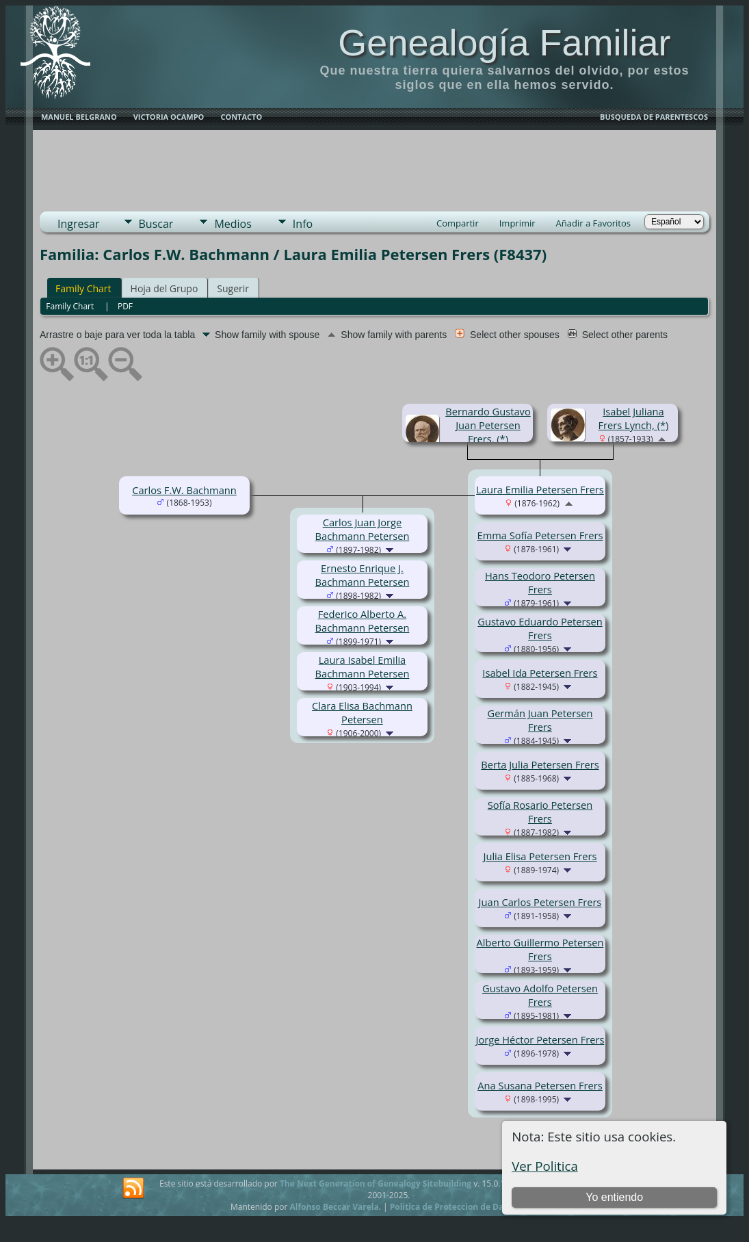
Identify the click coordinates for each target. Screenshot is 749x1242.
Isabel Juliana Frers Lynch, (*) (634, 418)
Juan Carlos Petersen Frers (540, 902)
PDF (125, 306)
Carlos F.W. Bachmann (184, 490)
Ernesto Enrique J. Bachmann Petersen (362, 574)
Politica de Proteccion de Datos (453, 1207)
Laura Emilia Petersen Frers (540, 489)
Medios (232, 223)
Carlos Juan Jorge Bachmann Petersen (362, 529)
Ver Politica (545, 1165)
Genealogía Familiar (504, 42)
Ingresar (78, 223)
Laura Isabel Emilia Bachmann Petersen (362, 666)
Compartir (457, 223)
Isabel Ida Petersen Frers (539, 673)
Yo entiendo (614, 1197)
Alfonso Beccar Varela (333, 1207)
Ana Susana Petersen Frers (540, 1085)
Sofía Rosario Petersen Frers (540, 811)
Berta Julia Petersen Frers (540, 764)
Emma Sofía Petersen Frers (540, 535)
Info (303, 223)
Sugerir (233, 288)
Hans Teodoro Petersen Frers (540, 582)
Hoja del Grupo (164, 288)
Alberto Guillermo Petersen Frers (540, 949)
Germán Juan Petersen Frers (539, 720)
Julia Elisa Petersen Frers (539, 856)
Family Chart (83, 288)
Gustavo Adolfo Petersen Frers (540, 995)
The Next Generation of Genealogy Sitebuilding (375, 1183)
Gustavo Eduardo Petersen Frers (539, 628)
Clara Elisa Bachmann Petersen (362, 712)
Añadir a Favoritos (593, 223)
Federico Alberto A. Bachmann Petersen (362, 620)
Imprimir (517, 223)
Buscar (156, 223)
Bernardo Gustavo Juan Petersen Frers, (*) (488, 424)
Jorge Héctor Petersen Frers (540, 1039)
